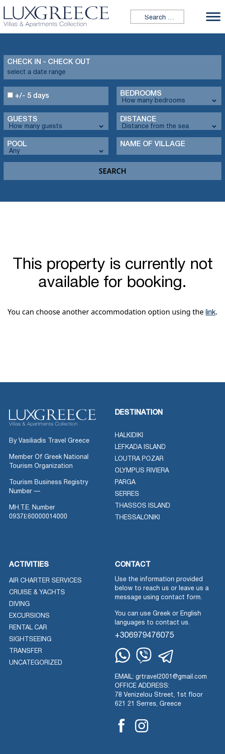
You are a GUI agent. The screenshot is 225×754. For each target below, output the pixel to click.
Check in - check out (48, 62)
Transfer (25, 651)
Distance (138, 119)
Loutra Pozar (139, 459)
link (211, 313)
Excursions (29, 616)
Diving (19, 604)
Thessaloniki (137, 518)
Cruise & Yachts (37, 593)
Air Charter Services (45, 581)
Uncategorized (35, 663)
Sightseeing (30, 640)
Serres (127, 494)
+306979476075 (144, 635)
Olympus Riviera (142, 471)
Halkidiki (129, 436)
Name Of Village (152, 144)
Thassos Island (142, 506)
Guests (22, 119)
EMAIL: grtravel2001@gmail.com (161, 677)
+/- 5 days (28, 95)
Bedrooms (141, 94)
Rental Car (28, 628)
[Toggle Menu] (213, 16)
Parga (125, 483)
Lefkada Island (140, 447)
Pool (17, 144)
